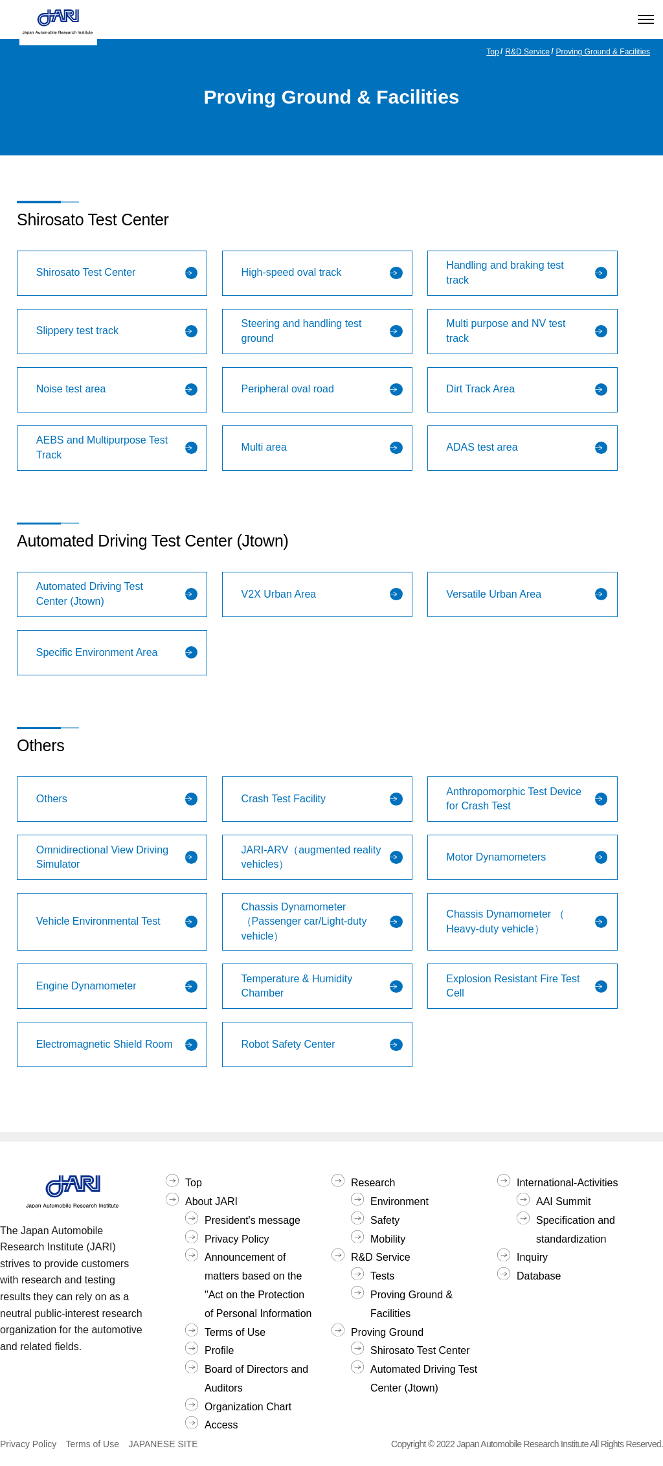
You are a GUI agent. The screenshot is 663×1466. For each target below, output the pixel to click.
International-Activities (567, 1182)
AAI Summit (563, 1201)
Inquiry (532, 1257)
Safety (384, 1220)
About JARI (211, 1201)
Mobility (387, 1239)
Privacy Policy (237, 1239)
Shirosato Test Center (420, 1350)
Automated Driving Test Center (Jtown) (423, 1378)
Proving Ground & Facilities (603, 51)
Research (373, 1182)
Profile (219, 1350)
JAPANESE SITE (162, 1444)
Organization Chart (248, 1406)
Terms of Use (235, 1332)
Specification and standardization (575, 1230)
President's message (252, 1220)
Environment (399, 1201)
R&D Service (527, 51)
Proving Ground (387, 1332)
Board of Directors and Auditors (256, 1378)
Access (221, 1424)
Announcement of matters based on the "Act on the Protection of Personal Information (258, 1285)
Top (492, 51)
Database (539, 1275)
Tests (382, 1275)
